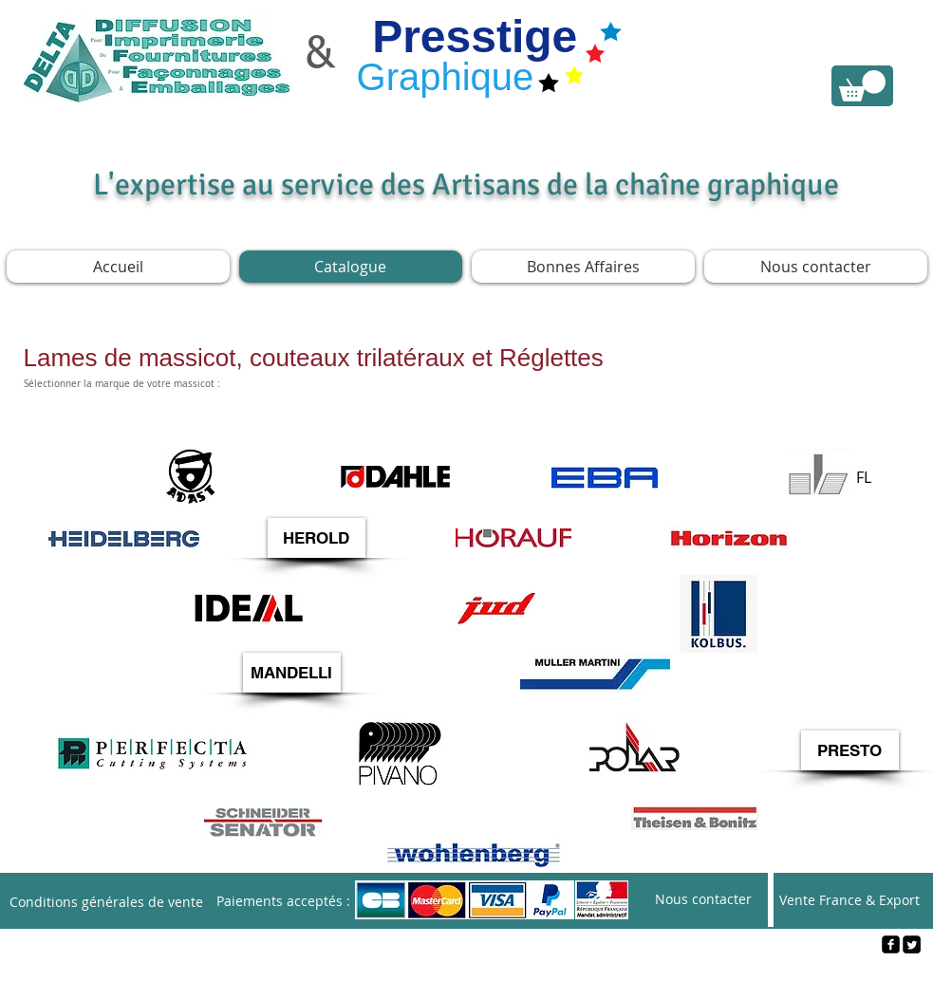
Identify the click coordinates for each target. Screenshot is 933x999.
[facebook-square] (891, 944)
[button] (316, 538)
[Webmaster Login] (467, 976)
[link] (862, 86)
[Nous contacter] (703, 899)
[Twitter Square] (912, 944)
